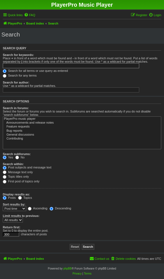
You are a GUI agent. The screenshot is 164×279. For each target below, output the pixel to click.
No (20, 157)
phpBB (67, 268)
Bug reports (82, 131)
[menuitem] (29, 15)
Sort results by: (14, 204)
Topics (25, 197)
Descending (60, 208)
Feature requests (82, 127)
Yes (8, 157)
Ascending (37, 208)
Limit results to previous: (21, 215)
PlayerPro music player (82, 119)
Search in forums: (16, 108)
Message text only (18, 172)
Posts (9, 197)
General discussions (82, 135)
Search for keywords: (18, 55)
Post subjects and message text (27, 167)
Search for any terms (20, 75)
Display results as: (16, 194)
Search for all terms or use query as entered (35, 70)
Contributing (82, 139)
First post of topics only (21, 181)
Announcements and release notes (82, 123)
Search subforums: (17, 154)
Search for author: (16, 82)
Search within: (13, 164)
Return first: (11, 227)
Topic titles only (16, 176)
